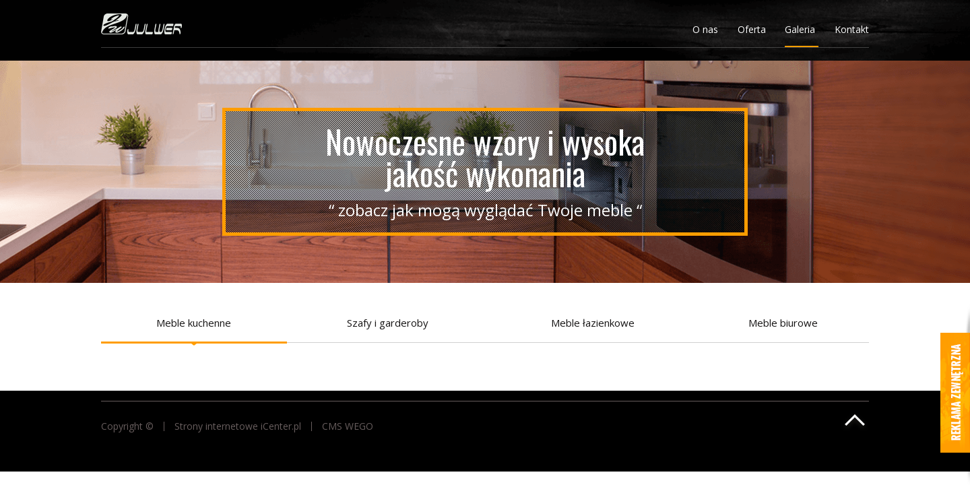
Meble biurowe (783, 322)
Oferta (752, 29)
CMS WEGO (347, 426)
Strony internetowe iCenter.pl (237, 426)
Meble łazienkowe (593, 322)
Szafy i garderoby (387, 322)
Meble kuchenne (193, 322)
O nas (705, 29)
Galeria (800, 29)
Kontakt (852, 29)
